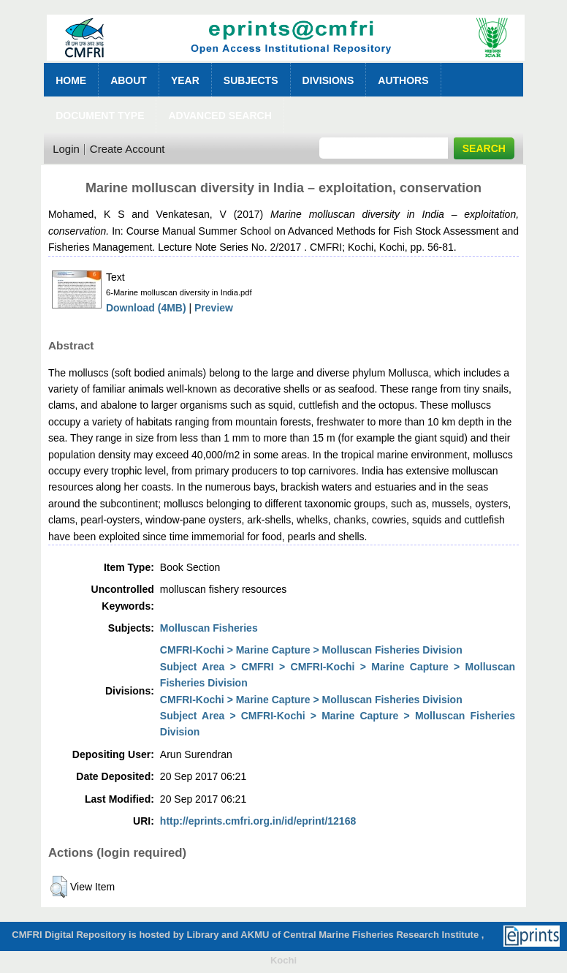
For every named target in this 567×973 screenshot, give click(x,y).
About (128, 80)
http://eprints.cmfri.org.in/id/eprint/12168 (258, 821)
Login (66, 149)
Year (185, 80)
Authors (403, 80)
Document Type (100, 115)
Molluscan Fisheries (209, 628)
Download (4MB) (146, 308)
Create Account (127, 149)
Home (71, 80)
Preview (213, 308)
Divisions (328, 80)
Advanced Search (219, 115)
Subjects (251, 80)
